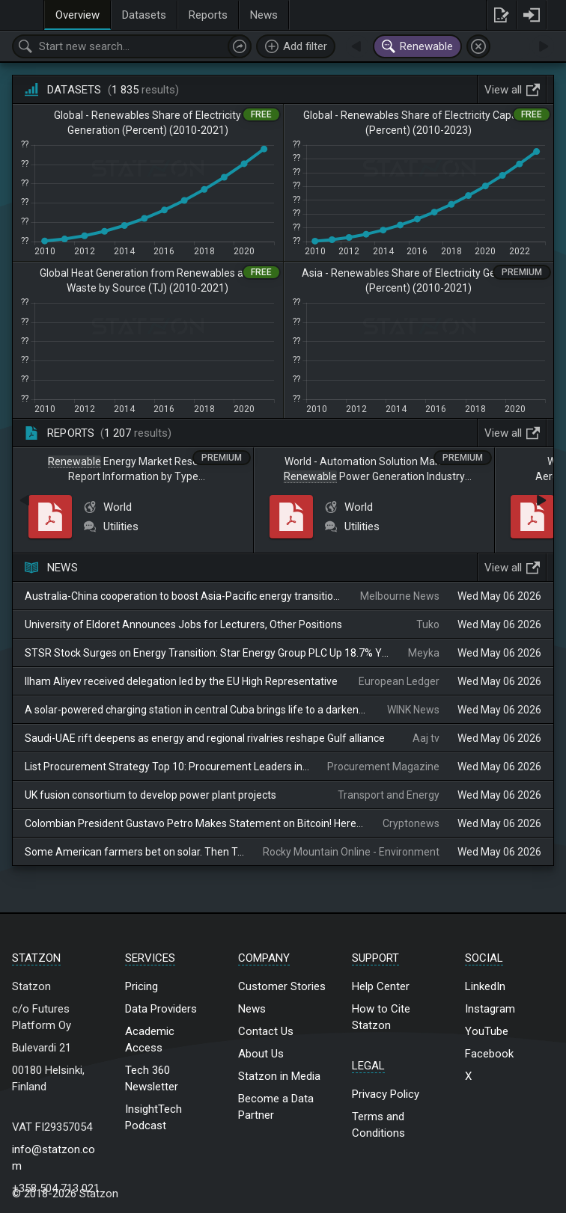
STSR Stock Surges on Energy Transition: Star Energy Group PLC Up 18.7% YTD (207, 653)
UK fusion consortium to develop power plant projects (150, 795)
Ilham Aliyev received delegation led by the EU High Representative (181, 681)
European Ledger (399, 681)
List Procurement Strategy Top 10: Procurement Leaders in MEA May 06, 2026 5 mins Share (167, 767)
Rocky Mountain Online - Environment (351, 852)
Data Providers (161, 1009)
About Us (261, 1053)
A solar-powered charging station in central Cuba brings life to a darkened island (197, 710)
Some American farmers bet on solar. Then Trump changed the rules (135, 852)
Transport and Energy (388, 795)
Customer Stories (282, 986)
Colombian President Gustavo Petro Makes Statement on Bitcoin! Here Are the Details (195, 823)
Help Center (381, 986)
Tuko (427, 624)
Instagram (490, 1009)
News (252, 1009)
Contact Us (265, 1031)
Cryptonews (411, 823)
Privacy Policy (385, 1094)
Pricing (141, 986)
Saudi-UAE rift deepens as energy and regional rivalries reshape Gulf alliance (205, 738)
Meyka (423, 653)
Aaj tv (426, 738)
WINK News (413, 710)
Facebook (489, 1053)
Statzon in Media (279, 1076)
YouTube (486, 1031)
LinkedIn (485, 986)
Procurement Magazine (383, 767)
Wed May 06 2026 (499, 596)
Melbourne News (399, 596)
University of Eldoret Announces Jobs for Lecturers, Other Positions (183, 624)
